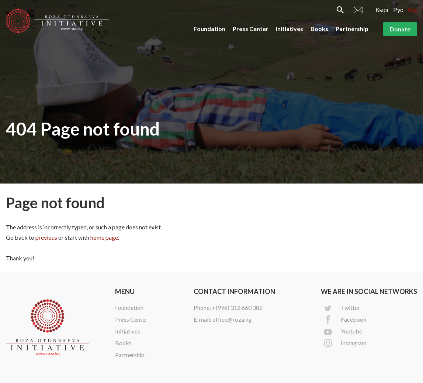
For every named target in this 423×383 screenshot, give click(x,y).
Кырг (382, 9)
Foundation (209, 28)
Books (319, 28)
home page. (104, 237)
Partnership (352, 28)
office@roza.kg (232, 319)
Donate (400, 29)
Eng (412, 9)
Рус (398, 9)
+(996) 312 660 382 (237, 307)
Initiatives (289, 28)
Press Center (250, 28)
